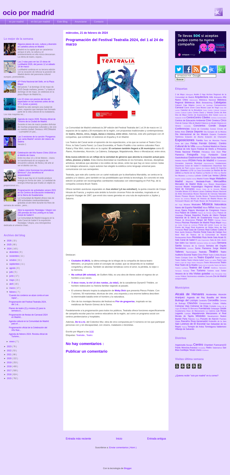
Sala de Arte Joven (218, 240)
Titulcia (185, 327)
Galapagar (215, 308)
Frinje (204, 155)
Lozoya (188, 313)
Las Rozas (221, 311)
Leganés (180, 313)
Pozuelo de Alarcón (209, 319)
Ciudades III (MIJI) (80, 260)
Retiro (189, 237)
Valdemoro (221, 327)
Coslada (213, 306)
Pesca (224, 220)
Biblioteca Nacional (208, 100)
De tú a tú (80, 322)
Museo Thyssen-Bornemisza (214, 196)
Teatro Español (206, 257)
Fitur (224, 152)
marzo (12, 288)
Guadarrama (180, 311)
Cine (209, 120)
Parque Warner (219, 218)
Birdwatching (208, 103)
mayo (12, 280)
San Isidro (180, 243)
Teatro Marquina (197, 262)
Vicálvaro (205, 350)
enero (12, 341)
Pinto (198, 319)
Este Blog (62, 21)
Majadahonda (199, 313)
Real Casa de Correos (194, 230)
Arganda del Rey (197, 297)
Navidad (198, 207)
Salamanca (218, 348)
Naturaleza (220, 204)
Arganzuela (180, 345)
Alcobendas (212, 294)
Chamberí (209, 345)
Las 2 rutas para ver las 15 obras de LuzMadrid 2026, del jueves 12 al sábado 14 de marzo (36, 64)
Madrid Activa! (180, 179)
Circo (223, 120)
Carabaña (203, 300)
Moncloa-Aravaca (189, 347)
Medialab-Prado (205, 181)
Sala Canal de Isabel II (186, 240)
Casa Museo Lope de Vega (208, 108)
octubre (13, 260)
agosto (12, 268)
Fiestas (197, 151)
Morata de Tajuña (185, 316)
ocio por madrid (28, 12)
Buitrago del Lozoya (187, 300)
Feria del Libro (182, 143)
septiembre (14, 264)
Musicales (197, 204)
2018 (9, 366)
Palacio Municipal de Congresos (204, 210)
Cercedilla (214, 300)
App (204, 94)
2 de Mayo (180, 94)
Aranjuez (181, 297)
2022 (9, 350)
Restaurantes (181, 237)
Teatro (89, 335)
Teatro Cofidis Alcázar (217, 255)
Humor (185, 161)
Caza (205, 110)
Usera (199, 350)
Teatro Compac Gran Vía (186, 258)
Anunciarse (81, 21)
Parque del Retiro (205, 220)
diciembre (14, 252)
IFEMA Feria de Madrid (201, 160)
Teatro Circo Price (200, 255)
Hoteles (178, 161)
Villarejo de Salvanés (184, 329)
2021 (9, 354)
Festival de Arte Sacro (186, 149)
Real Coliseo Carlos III (215, 230)
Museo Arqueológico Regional (199, 186)
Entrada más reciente (78, 438)
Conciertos (201, 125)
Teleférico (215, 268)
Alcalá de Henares (190, 294)
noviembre (14, 256)
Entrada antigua (156, 438)
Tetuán (192, 350)
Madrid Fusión (203, 179)
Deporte (199, 131)
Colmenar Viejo (182, 306)
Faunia (223, 140)
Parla (185, 319)
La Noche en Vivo (210, 173)
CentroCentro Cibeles (198, 117)
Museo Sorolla (195, 196)
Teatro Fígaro (220, 258)
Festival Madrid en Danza (214, 146)
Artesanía (218, 97)
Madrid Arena (191, 179)
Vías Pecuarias (217, 274)
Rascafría (186, 321)
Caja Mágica (189, 105)
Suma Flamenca (204, 248)
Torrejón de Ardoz (196, 327)
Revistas (197, 237)
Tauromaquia (192, 252)
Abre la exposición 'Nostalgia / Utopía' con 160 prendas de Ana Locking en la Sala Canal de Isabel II (37, 212)
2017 (9, 370)
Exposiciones (185, 140)
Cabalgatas (220, 102)
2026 (9, 240)
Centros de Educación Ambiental (190, 120)
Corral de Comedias (200, 129)
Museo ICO (188, 191)
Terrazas (179, 271)
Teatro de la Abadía (189, 265)
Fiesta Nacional (183, 152)
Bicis (199, 102)
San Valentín (191, 243)
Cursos (213, 129)
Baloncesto (194, 100)
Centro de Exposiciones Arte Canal (203, 115)
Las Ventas (214, 175)
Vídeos (184, 276)
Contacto (99, 21)
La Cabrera (211, 311)
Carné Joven (190, 108)
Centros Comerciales (218, 118)
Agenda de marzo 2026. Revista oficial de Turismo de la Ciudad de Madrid (37, 120)
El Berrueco (193, 308)
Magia (213, 178)
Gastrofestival (181, 157)
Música (208, 204)
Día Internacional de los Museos (192, 134)
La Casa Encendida (202, 170)
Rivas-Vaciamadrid (200, 321)
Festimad (199, 146)
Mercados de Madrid (186, 184)
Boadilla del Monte (216, 297)
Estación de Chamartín (215, 137)
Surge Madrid (219, 248)
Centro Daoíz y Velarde (203, 112)
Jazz (177, 170)
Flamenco (181, 155)
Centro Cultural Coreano (217, 110)
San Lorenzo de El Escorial (190, 323)
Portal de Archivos (190, 225)
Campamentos (220, 105)
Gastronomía (195, 157)
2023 (9, 346)
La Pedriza (190, 176)
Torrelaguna (211, 327)
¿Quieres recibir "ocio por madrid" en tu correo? (196, 375)
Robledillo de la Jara (217, 321)
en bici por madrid (40, 21)
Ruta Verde (207, 237)
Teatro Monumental (212, 262)
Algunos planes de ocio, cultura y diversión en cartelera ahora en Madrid (37, 45)
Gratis (207, 157)
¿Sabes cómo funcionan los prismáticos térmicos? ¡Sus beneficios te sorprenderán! (36, 172)
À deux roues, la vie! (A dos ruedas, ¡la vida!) (95, 282)
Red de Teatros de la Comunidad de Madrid (203, 235)
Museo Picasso (182, 196)
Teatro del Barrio (220, 265)
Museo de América (183, 199)
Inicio (119, 438)
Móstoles (202, 316)
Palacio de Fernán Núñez (208, 213)
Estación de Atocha (195, 137)
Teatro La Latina (210, 260)
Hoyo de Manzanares (196, 311)
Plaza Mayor (216, 222)
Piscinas (186, 222)
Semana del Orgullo (216, 246)
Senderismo (181, 248)
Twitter (223, 271)
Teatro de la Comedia (206, 265)
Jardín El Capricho (218, 168)
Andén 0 (198, 94)
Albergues (190, 94)
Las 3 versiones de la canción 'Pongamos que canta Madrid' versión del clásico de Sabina (36, 139)
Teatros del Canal (200, 267)
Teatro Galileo (181, 260)
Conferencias (183, 128)
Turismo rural (214, 271)
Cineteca (216, 120)
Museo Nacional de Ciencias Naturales (209, 194)
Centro (198, 344)
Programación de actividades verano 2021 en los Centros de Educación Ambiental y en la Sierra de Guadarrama (37, 192)
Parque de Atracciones (185, 220)
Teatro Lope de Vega (183, 262)
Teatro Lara (221, 260)
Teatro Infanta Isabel (195, 260)
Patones (192, 319)
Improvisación (210, 163)
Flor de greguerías (125, 301)
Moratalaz (202, 348)
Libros (223, 175)
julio (11, 272)
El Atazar (184, 308)
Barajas (189, 345)
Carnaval (179, 107)
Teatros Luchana (182, 268)
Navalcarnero (214, 316)
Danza (190, 131)
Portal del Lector (206, 225)
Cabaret (179, 105)
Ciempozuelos (206, 303)
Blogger (128, 468)
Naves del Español (184, 207)
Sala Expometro (203, 240)
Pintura (178, 223)
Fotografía (194, 154)
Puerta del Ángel (183, 227)
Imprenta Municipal (194, 163)
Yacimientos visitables (196, 276)
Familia (200, 140)
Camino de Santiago (205, 105)
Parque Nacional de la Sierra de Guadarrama (200, 216)
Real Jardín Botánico (184, 232)
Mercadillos (220, 181)
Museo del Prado (192, 201)
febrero (12, 292)
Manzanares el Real (216, 313)
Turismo (202, 270)
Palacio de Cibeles (189, 213)
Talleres (180, 251)
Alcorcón (222, 294)
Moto (206, 184)
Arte (211, 97)
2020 (9, 358)
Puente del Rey (220, 225)
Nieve (205, 208)
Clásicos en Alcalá (209, 123)
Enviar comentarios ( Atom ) (122, 447)
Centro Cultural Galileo (184, 113)
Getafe (223, 308)
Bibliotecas (190, 102)
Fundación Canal (217, 155)
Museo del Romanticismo (210, 201)
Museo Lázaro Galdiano (203, 191)
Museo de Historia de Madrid (204, 199)
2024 (9, 248)
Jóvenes (184, 170)
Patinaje (218, 220)
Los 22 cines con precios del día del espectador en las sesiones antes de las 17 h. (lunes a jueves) (36, 101)
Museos (187, 204)
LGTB (191, 170)
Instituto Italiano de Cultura (200, 168)
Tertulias (187, 271)
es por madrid (16, 21)
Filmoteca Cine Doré (212, 152)
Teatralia (80, 335)
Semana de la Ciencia (194, 246)
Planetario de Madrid (200, 222)
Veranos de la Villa (184, 274)
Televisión (222, 268)
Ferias (194, 143)
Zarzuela (209, 276)
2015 (9, 378)
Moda (200, 184)
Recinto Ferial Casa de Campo (208, 232)
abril (11, 284)
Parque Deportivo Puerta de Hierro (202, 215)
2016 (9, 374)
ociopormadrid (181, 279)
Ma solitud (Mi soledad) (83, 274)
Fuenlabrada (205, 308)
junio (11, 276)
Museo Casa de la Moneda (208, 189)
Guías (214, 157)
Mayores (191, 181)
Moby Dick (120, 290)
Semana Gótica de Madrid (207, 243)
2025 (9, 244)
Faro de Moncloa (212, 140)
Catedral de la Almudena (192, 110)
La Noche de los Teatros (192, 173)
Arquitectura (202, 97)
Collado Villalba (219, 303)
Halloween (221, 157)
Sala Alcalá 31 (219, 237)
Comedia (189, 126)
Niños (211, 207)
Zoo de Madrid (219, 276)
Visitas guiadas (202, 273)
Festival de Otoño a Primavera (211, 149)
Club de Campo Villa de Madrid (188, 123)
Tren (194, 270)
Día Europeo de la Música (215, 132)
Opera (184, 210)
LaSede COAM (201, 176)
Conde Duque (217, 125)
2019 (9, 362)
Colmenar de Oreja (199, 306)
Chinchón (193, 303)
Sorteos (191, 248)
